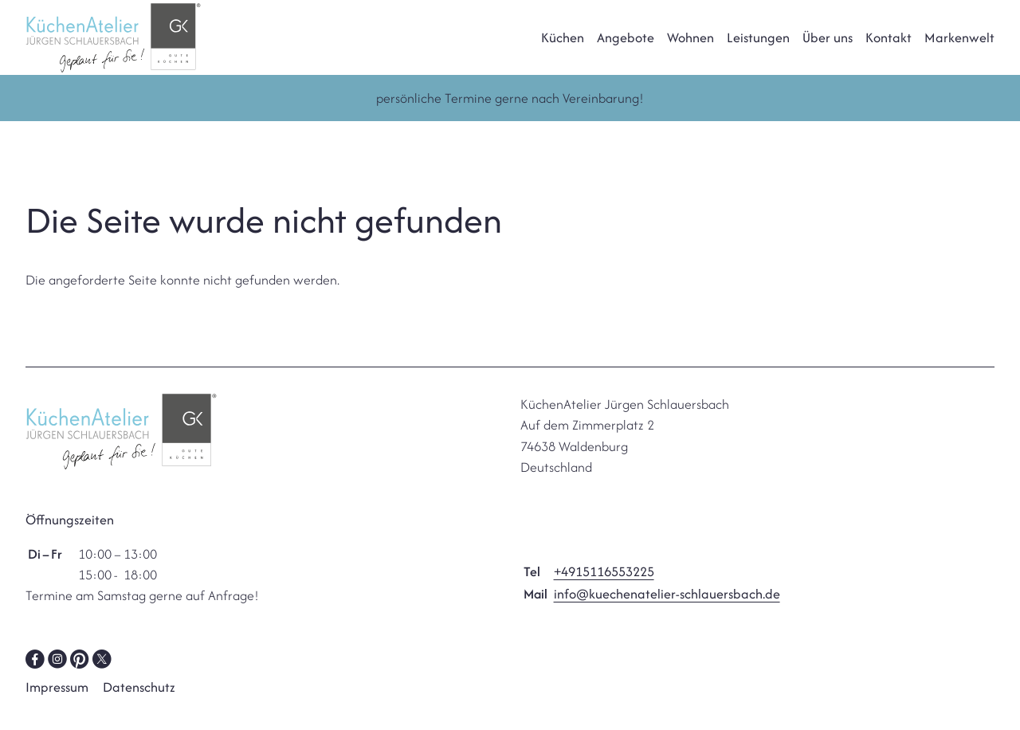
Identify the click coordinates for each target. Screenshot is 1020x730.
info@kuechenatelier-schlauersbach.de (667, 613)
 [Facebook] (35, 678)
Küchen (562, 47)
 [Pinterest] (79, 678)
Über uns (827, 47)
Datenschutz (139, 706)
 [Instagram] (57, 678)
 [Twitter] (102, 678)
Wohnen (690, 47)
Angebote (625, 47)
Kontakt (888, 47)
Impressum (57, 706)
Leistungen (758, 47)
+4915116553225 (604, 591)
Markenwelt (959, 47)
